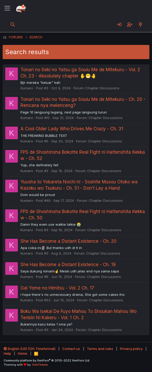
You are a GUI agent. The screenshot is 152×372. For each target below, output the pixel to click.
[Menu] (7, 8)
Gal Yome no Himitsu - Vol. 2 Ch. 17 (57, 288)
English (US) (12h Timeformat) (29, 349)
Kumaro (26, 88)
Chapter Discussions (102, 88)
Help (7, 353)
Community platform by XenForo (47, 360)
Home (22, 353)
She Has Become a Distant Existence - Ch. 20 (68, 241)
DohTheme (40, 364)
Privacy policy (131, 349)
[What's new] (140, 24)
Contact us (71, 349)
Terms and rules (100, 349)
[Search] (12, 24)
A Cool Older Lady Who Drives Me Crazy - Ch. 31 (71, 128)
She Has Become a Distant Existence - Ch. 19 (68, 264)
